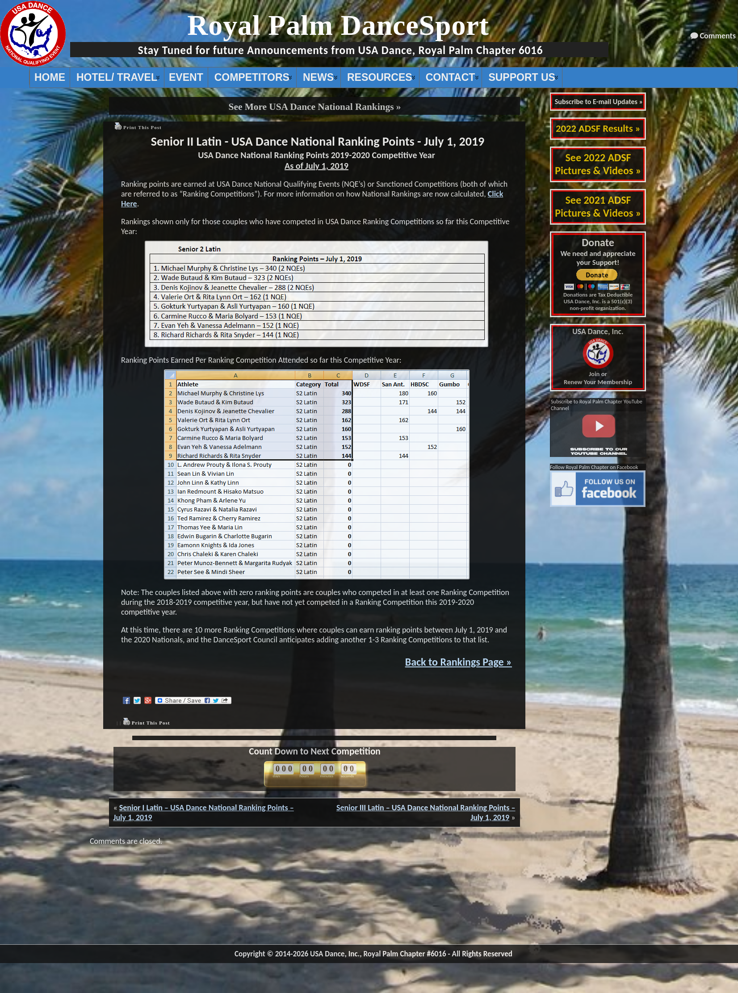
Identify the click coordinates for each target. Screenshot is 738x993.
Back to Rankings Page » (458, 661)
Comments (718, 36)
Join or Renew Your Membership (598, 357)
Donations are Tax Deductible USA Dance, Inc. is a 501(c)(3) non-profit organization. (598, 301)
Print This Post (142, 127)
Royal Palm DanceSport (338, 25)
